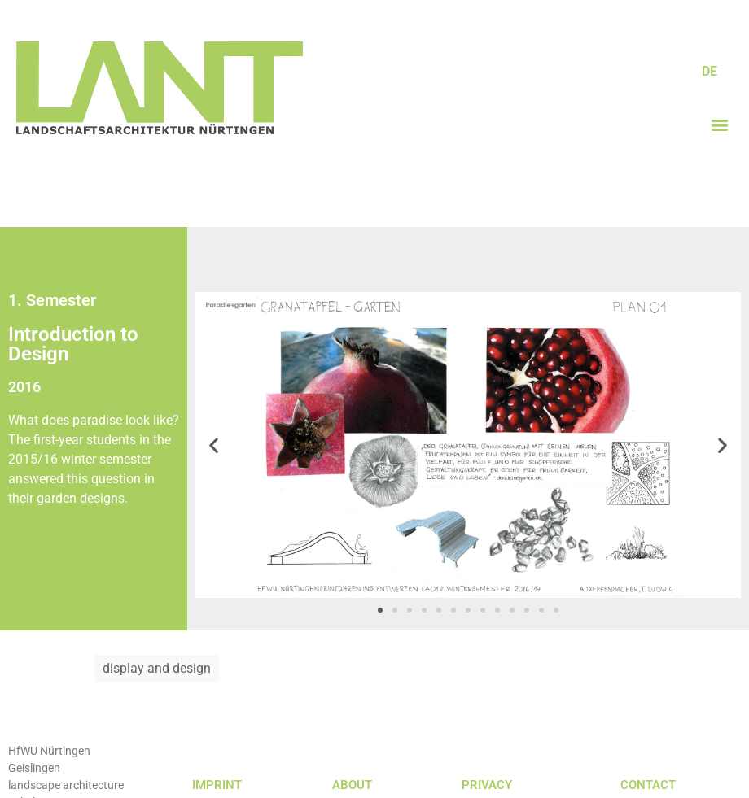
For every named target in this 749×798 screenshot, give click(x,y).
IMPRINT (217, 785)
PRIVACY (487, 785)
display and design (157, 668)
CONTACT (648, 785)
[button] (719, 124)
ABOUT (352, 785)
